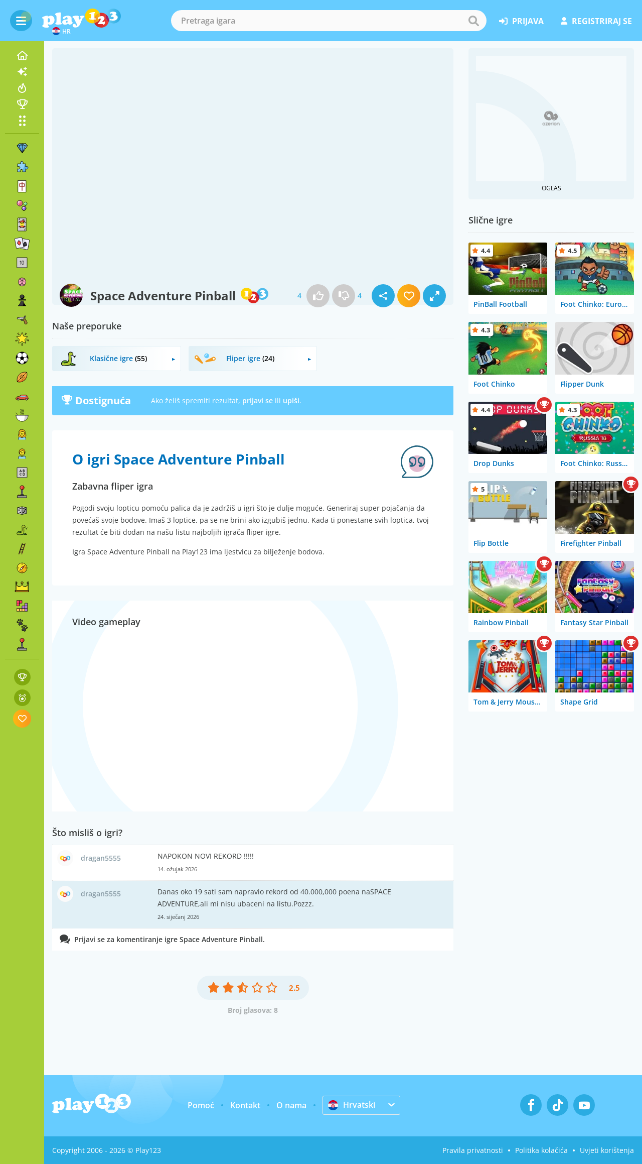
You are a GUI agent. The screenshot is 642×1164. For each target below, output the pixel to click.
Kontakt (245, 1105)
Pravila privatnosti (472, 1150)
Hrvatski (351, 1104)
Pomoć (201, 1105)
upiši (291, 400)
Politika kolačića (541, 1150)
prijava (521, 21)
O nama (291, 1105)
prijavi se (257, 400)
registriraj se (596, 21)
